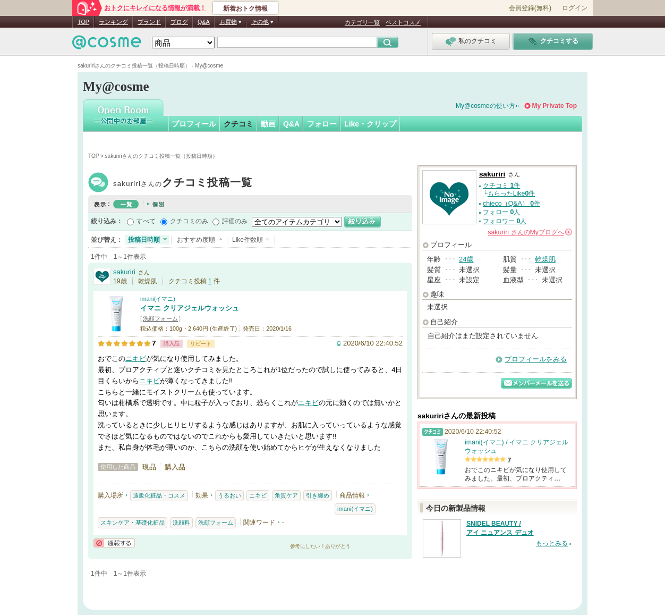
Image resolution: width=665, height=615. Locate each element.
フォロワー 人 (504, 221)
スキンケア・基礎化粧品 (132, 522)
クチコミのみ (189, 221)
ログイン (574, 8)
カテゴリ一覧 (362, 22)
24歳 (466, 259)
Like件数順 (247, 239)
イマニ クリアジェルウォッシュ (189, 308)
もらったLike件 (511, 193)
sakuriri (183, 184)
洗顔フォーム (160, 318)
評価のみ (235, 221)
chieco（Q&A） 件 (511, 203)
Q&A (204, 22)
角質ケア (286, 495)
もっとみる (552, 543)
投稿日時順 (144, 239)
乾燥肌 (545, 259)
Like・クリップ (370, 124)
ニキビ (135, 359)
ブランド (149, 22)
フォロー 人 (501, 212)
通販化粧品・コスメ (159, 495)
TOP (83, 22)
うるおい (229, 495)
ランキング (113, 22)
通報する (114, 542)
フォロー (322, 124)
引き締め (317, 495)
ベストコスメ (403, 22)
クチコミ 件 (501, 185)
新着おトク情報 (245, 8)
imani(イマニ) (157, 299)
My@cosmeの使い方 (485, 105)
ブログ (179, 22)
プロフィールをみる (536, 359)
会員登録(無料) (530, 8)
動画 (268, 124)
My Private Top (554, 105)
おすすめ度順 (196, 239)
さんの (530, 232)
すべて (146, 221)
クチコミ (238, 124)
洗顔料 (181, 522)
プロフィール (194, 124)
